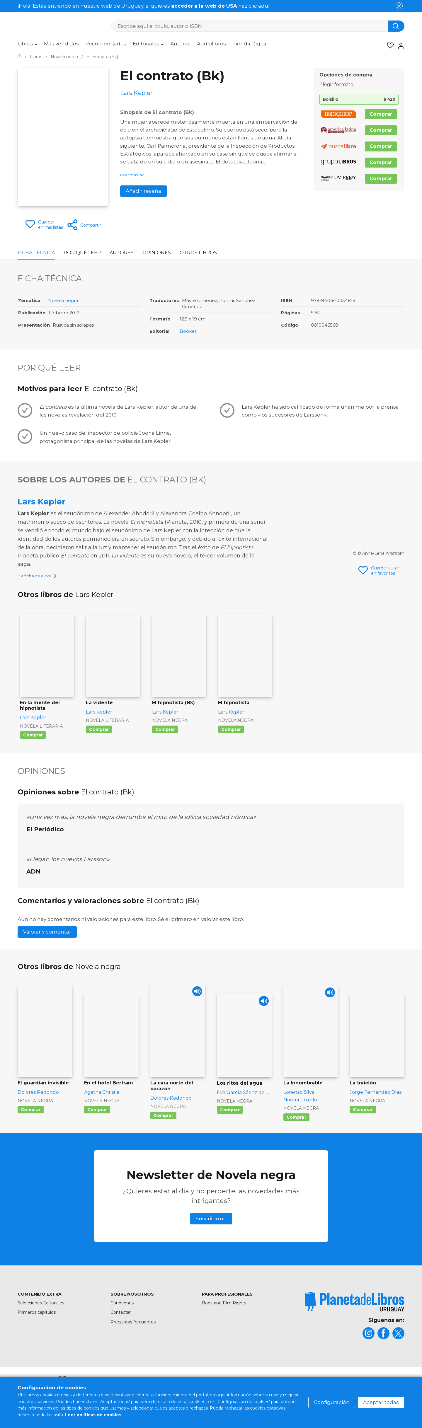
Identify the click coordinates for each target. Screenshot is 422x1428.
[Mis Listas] (388, 45)
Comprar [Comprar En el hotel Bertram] (97, 1116)
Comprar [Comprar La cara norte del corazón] (163, 1122)
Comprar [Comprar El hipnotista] (231, 736)
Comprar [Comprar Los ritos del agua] (230, 1117)
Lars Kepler (41, 501)
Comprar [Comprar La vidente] (99, 736)
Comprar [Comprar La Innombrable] (296, 1124)
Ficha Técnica (36, 252)
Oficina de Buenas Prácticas (375, 1390)
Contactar (120, 1319)
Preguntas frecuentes (133, 1329)
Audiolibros (211, 44)
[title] (354, 1308)
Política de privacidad (315, 1390)
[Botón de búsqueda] (396, 26)
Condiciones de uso (215, 1390)
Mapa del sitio (171, 1390)
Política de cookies (265, 1390)
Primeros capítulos (37, 1319)
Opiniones (156, 252)
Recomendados (105, 44)
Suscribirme (211, 1226)
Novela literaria (41, 733)
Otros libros (198, 252)
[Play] (195, 999)
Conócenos (122, 1310)
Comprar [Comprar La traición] (362, 1116)
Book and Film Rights (224, 1310)
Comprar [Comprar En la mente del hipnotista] (33, 742)
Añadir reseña (143, 191)
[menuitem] (28, 45)
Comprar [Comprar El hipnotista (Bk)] (165, 736)
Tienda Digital (250, 44)
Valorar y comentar (47, 939)
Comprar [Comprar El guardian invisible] (30, 1116)
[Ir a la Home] (19, 56)
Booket (188, 331)
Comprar (381, 114)
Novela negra (63, 300)
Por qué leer (82, 252)
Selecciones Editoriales (41, 1310)
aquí (264, 6)
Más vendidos (61, 44)
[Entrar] (399, 45)
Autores (180, 44)
